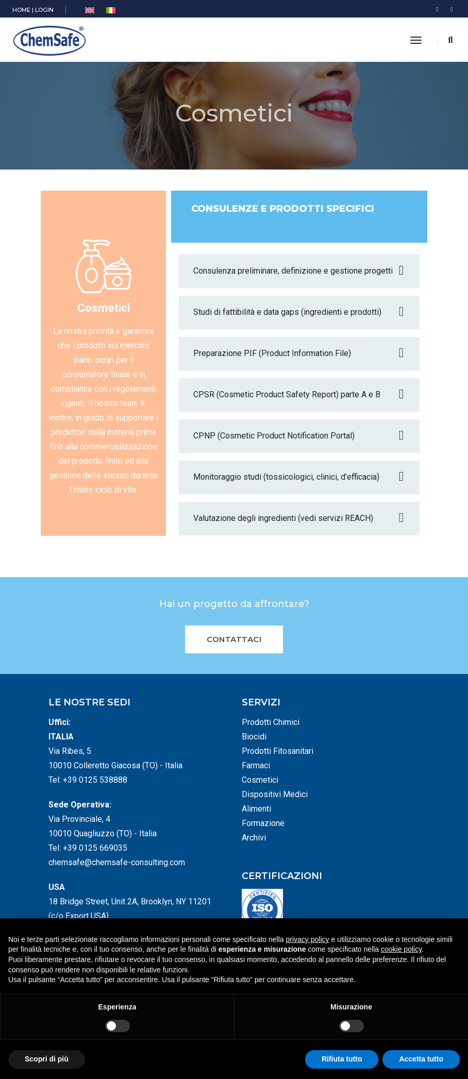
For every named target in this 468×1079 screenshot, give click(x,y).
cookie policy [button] (401, 949)
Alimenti (256, 809)
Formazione (263, 823)
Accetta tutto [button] (421, 1059)
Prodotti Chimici (270, 722)
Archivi (254, 837)
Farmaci (256, 765)
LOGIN (44, 9)
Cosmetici (260, 780)
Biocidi (254, 736)
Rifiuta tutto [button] (342, 1059)
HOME (21, 9)
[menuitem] (89, 10)
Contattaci (234, 639)
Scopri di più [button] (47, 1059)
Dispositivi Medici (275, 794)
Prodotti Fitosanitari (277, 751)
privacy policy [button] (307, 939)
